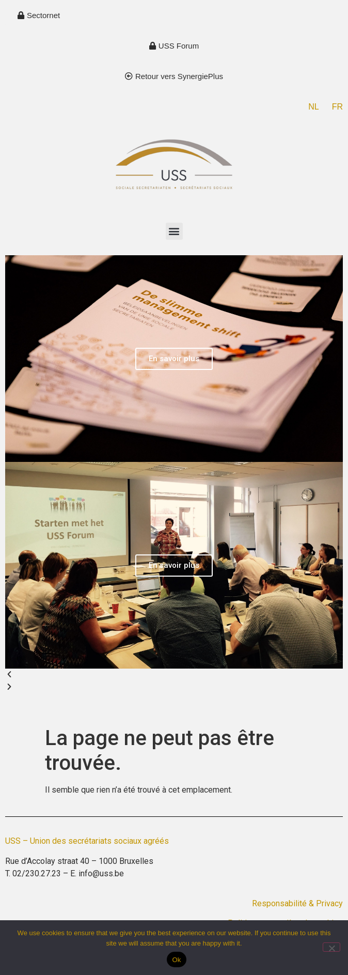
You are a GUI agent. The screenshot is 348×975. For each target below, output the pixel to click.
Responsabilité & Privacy (297, 903)
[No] (331, 947)
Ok (176, 960)
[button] (174, 231)
